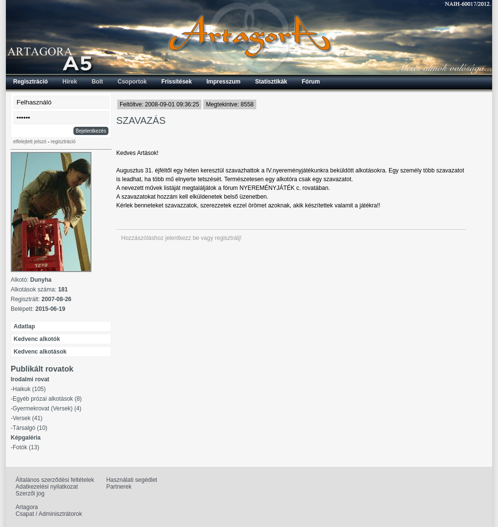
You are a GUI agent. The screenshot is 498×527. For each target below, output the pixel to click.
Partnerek (118, 486)
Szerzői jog (30, 493)
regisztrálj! (228, 238)
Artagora (27, 507)
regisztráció (63, 141)
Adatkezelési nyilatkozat (47, 486)
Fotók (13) (26, 447)
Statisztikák (271, 81)
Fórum (311, 81)
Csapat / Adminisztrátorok (49, 513)
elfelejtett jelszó (29, 141)
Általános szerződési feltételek (55, 479)
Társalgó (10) (30, 428)
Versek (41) (27, 418)
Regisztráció (30, 81)
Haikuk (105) (29, 389)
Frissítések (176, 81)
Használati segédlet (131, 479)
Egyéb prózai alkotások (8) (47, 398)
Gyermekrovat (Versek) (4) (47, 408)
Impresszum (223, 81)
